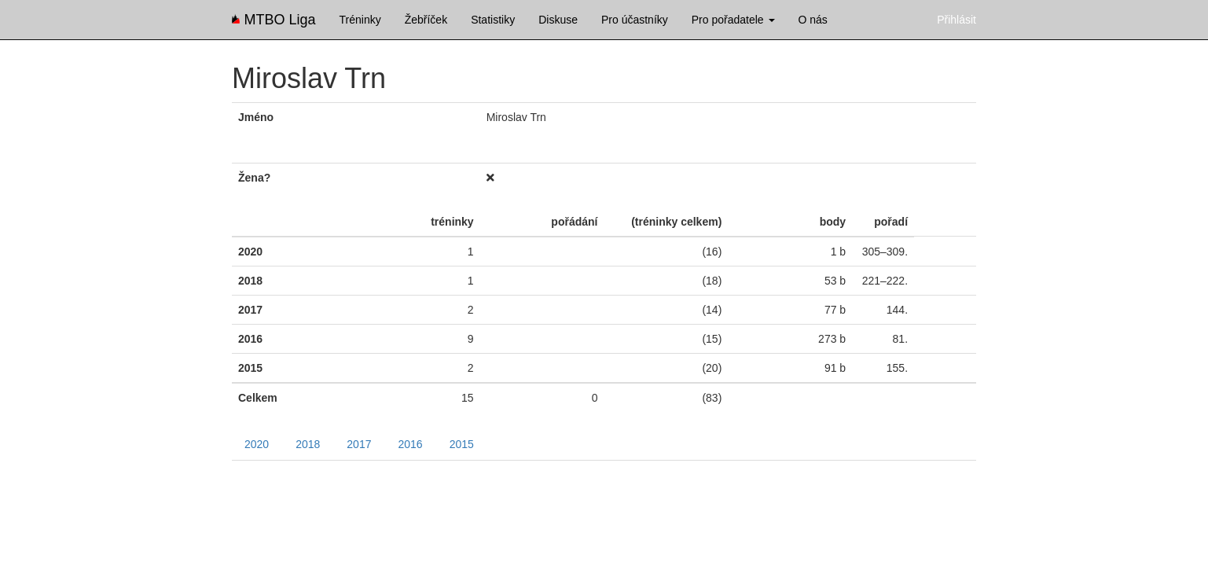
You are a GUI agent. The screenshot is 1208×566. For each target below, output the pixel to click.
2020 (256, 444)
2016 (410, 444)
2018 (308, 444)
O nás (813, 19)
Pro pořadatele (733, 19)
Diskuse (558, 19)
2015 (462, 444)
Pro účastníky (634, 19)
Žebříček (426, 19)
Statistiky (493, 19)
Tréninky (360, 19)
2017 (359, 444)
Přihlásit (956, 19)
